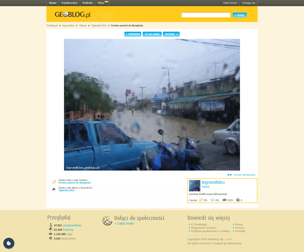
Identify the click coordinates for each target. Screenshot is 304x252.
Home (53, 2)
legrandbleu (68, 25)
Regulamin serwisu (203, 227)
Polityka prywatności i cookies (210, 231)
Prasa (239, 224)
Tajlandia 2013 (98, 25)
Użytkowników (72, 225)
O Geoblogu (199, 224)
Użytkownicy (69, 2)
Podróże (87, 2)
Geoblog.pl (52, 25)
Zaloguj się (248, 2)
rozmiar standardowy (244, 174)
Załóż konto (230, 2)
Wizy (101, 2)
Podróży (68, 229)
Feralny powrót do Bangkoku (127, 25)
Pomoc (239, 227)
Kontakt (240, 231)
